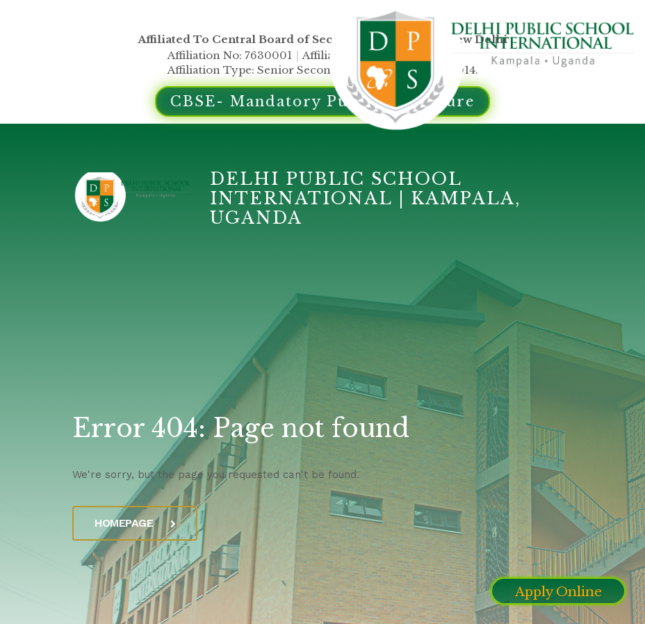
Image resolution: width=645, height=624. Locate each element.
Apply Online (558, 592)
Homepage (135, 522)
